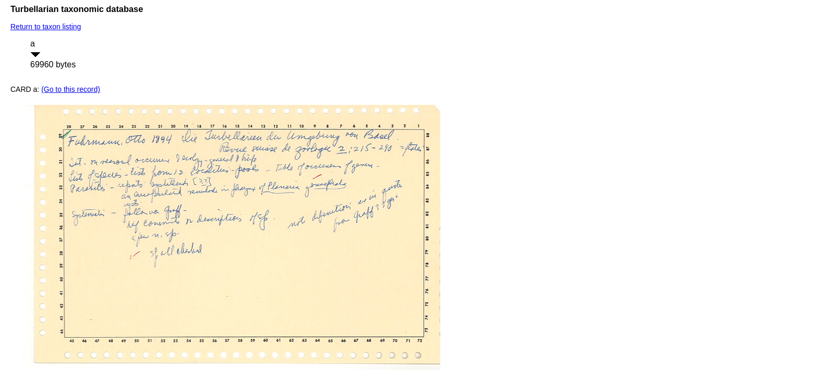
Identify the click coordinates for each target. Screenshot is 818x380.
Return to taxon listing (45, 26)
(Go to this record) (70, 89)
